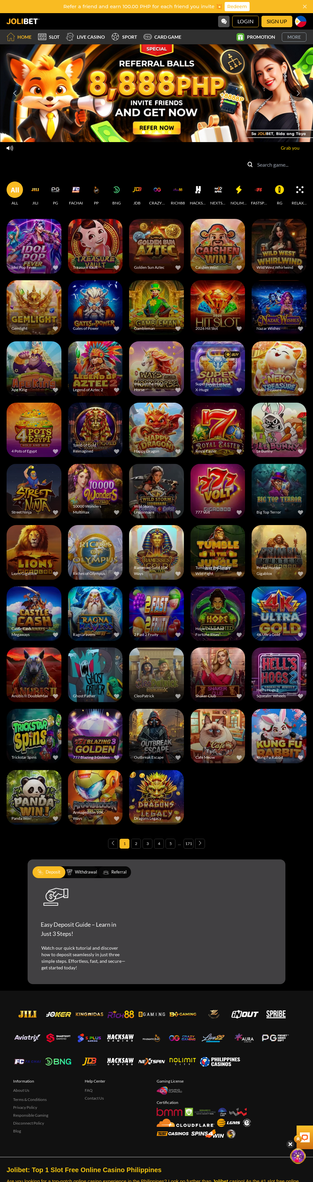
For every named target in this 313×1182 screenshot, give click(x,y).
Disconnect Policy (28, 1123)
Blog (17, 1131)
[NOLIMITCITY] (239, 193)
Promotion (255, 37)
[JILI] (35, 193)
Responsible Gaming (30, 1115)
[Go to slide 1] (143, 132)
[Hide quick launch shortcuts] (289, 1103)
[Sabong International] (231, 1133)
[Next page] (200, 844)
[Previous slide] (15, 93)
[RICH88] (177, 193)
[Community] (224, 21)
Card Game (162, 37)
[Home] (23, 21)
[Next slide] (298, 93)
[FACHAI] (76, 193)
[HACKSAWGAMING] (198, 193)
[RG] (279, 193)
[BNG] (116, 193)
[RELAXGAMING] (300, 193)
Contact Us (94, 1098)
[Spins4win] (207, 1133)
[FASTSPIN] (259, 193)
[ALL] (15, 193)
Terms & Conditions (30, 1099)
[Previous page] (113, 844)
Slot (48, 37)
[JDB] (137, 193)
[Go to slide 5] (169, 132)
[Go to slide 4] (163, 132)
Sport (124, 37)
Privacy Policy (25, 1107)
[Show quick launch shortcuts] (297, 1098)
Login (245, 21)
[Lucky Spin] (299, 1115)
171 (188, 843)
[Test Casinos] (173, 1133)
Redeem (237, 7)
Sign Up (277, 21)
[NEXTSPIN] (218, 193)
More (294, 37)
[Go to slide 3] (156, 132)
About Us (21, 1090)
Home (19, 37)
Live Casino (85, 37)
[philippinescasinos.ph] (219, 1061)
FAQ (89, 1090)
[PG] (55, 193)
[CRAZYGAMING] (157, 193)
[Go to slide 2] (150, 132)
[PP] (96, 193)
